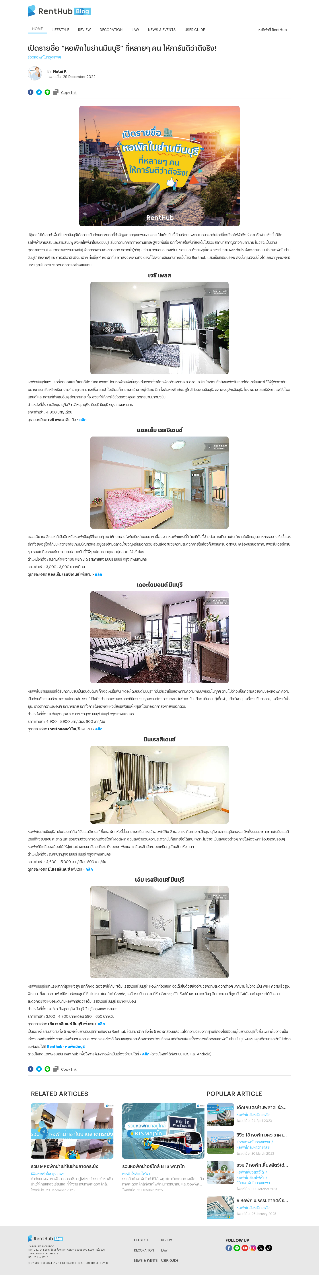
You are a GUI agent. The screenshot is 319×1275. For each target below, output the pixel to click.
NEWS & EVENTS (146, 1260)
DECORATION (144, 1249)
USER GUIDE (169, 1260)
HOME (37, 28)
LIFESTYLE (141, 1239)
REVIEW (166, 1239)
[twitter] (39, 92)
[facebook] (30, 92)
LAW (164, 1249)
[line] (47, 92)
